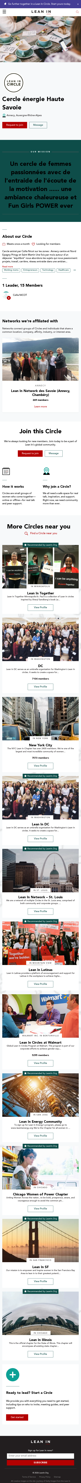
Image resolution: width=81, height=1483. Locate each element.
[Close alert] (77, 4)
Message (38, 125)
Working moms (11, 270)
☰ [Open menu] (4, 12)
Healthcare (63, 270)
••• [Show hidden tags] (75, 270)
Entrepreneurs (30, 270)
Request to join (14, 125)
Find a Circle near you (40, 533)
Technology (47, 270)
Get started (17, 1417)
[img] (40, 566)
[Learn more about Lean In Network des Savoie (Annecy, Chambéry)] (40, 359)
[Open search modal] (77, 12)
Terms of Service (29, 1477)
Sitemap (57, 1477)
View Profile (40, 607)
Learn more (46, 406)
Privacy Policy (44, 1477)
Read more (7, 267)
